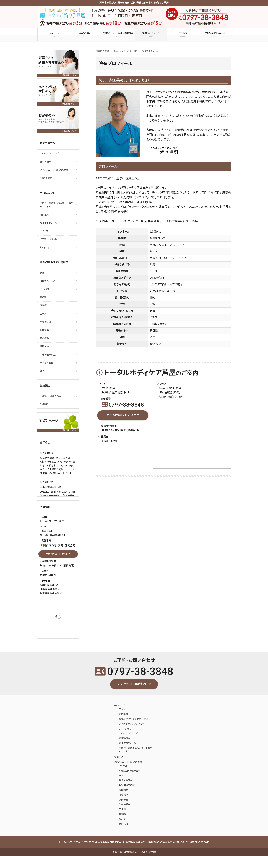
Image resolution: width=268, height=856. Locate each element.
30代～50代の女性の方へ (131, 724)
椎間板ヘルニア (47, 281)
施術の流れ (85, 34)
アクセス (183, 34)
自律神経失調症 (48, 354)
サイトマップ (45, 247)
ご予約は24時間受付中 (122, 415)
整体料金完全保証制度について (134, 719)
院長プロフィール (151, 34)
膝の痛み (44, 338)
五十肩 (43, 313)
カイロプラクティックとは (52, 153)
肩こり (43, 297)
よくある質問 (46, 178)
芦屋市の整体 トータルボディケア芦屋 (140, 852)
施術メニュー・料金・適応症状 (118, 34)
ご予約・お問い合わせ (215, 34)
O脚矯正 (44, 404)
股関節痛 (44, 330)
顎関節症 (44, 346)
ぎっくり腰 (44, 289)
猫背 (42, 371)
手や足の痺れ (46, 363)
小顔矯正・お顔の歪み (50, 396)
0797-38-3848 (123, 404)
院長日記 (118, 757)
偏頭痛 (43, 305)
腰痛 (42, 272)
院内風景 (44, 215)
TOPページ (53, 34)
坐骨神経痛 (45, 322)
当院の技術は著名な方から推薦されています (56, 205)
